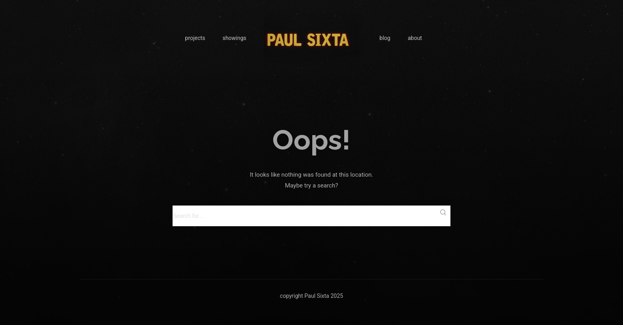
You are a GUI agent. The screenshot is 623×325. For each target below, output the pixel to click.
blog (384, 38)
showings (234, 38)
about (415, 38)
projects (195, 38)
